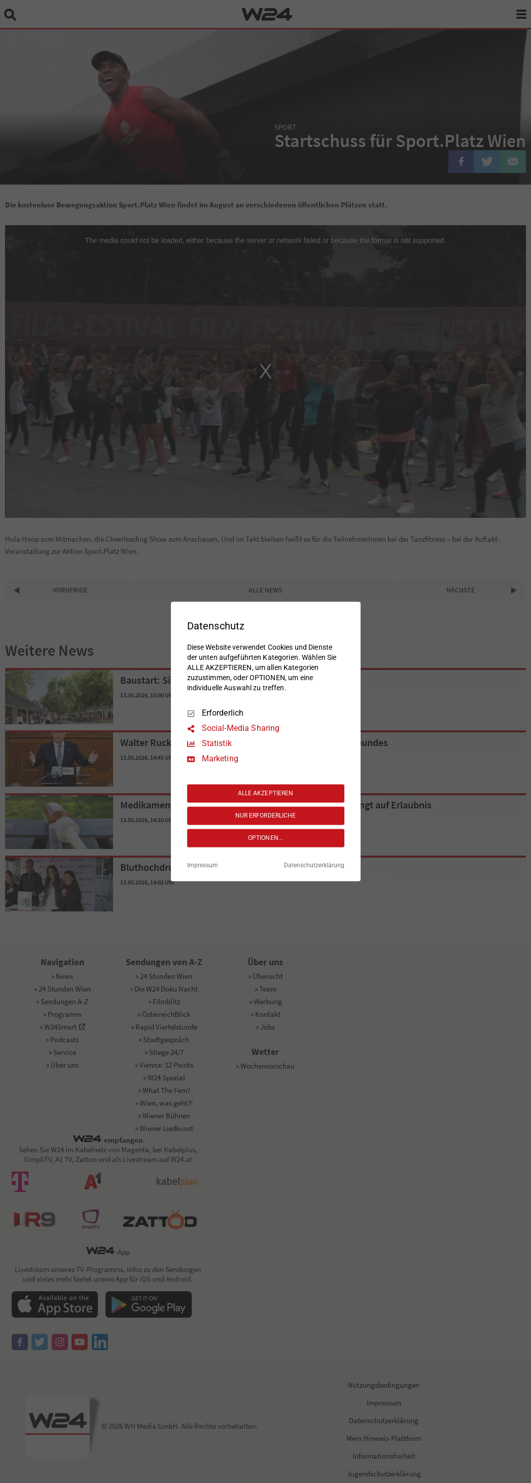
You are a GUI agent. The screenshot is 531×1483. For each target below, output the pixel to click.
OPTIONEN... (265, 837)
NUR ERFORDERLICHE (265, 815)
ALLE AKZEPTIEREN (266, 793)
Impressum (202, 866)
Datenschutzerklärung (314, 866)
